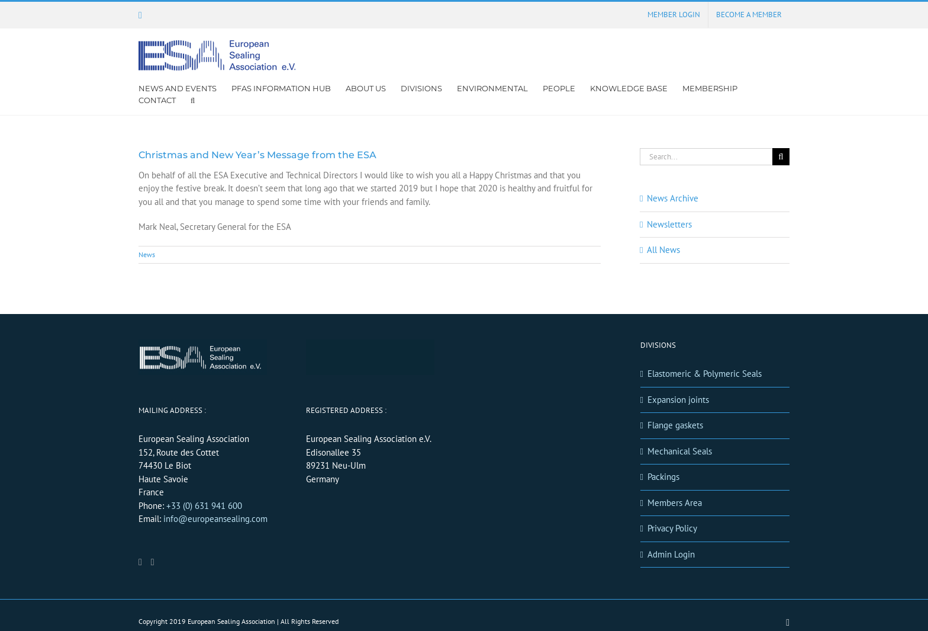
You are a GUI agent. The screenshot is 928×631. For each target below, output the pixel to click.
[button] (193, 100)
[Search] (781, 156)
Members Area (674, 502)
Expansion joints (678, 399)
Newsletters (669, 224)
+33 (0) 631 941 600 (204, 505)
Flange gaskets (675, 425)
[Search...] (706, 156)
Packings (663, 476)
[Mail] (152, 562)
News (146, 254)
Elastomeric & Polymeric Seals (704, 373)
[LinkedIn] (140, 562)
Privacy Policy (672, 528)
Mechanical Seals (679, 451)
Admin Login (671, 554)
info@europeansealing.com (215, 518)
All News (663, 249)
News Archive (672, 198)
